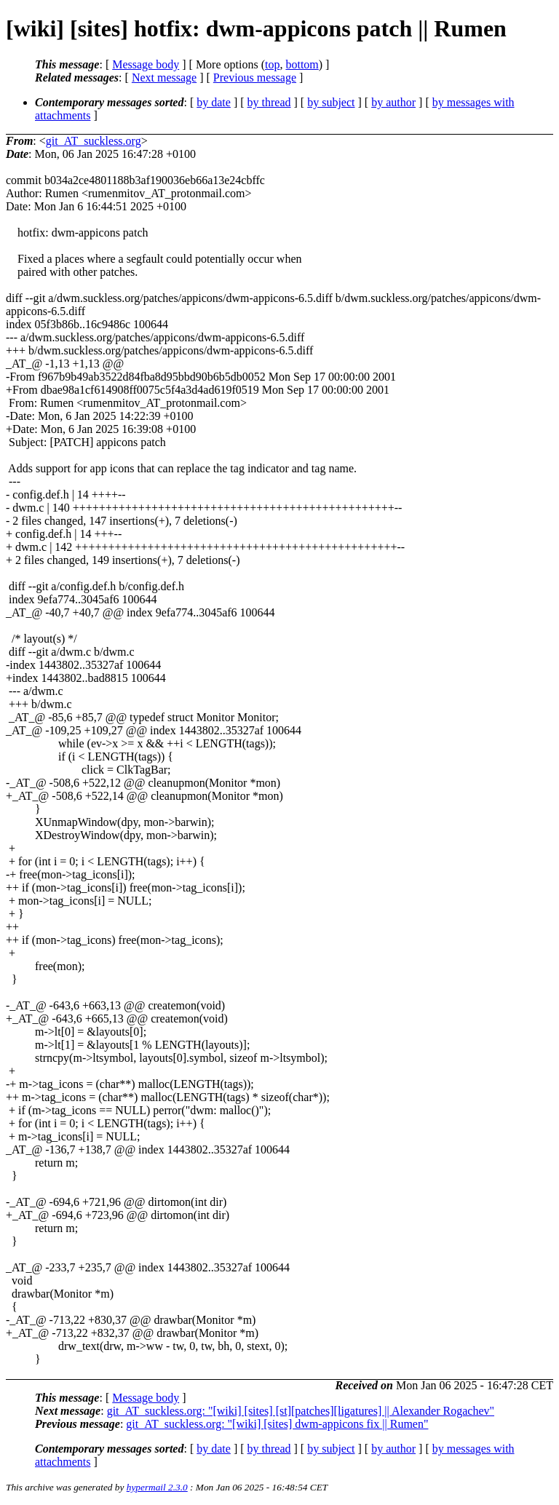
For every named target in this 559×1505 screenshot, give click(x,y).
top (272, 64)
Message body (145, 64)
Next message (164, 77)
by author (393, 102)
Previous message (254, 77)
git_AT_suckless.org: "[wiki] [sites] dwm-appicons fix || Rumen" (277, 1424)
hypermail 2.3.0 (157, 1487)
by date (214, 102)
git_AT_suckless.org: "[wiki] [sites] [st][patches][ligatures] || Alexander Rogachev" (300, 1411)
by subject (330, 102)
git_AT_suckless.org (93, 141)
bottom (301, 64)
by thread (269, 102)
